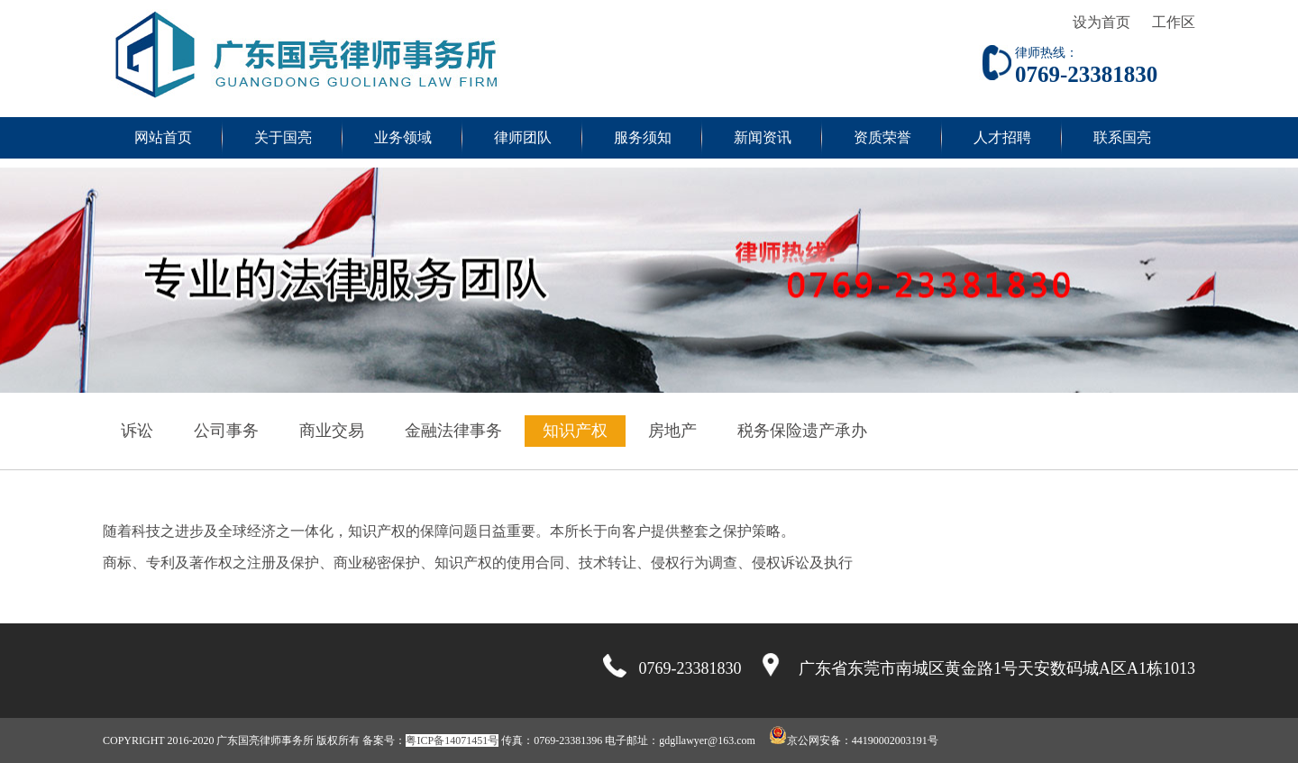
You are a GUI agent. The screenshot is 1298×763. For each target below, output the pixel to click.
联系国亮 (1122, 137)
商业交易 (331, 431)
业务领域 (403, 137)
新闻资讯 (762, 137)
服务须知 (643, 137)
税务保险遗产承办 (802, 431)
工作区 (1173, 22)
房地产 (672, 431)
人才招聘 (1002, 137)
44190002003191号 (895, 740)
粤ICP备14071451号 (452, 740)
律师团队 (523, 137)
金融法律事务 (453, 431)
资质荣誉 (882, 137)
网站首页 (163, 137)
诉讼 (137, 431)
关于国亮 (283, 137)
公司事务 (226, 431)
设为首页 (1101, 22)
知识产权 (575, 431)
